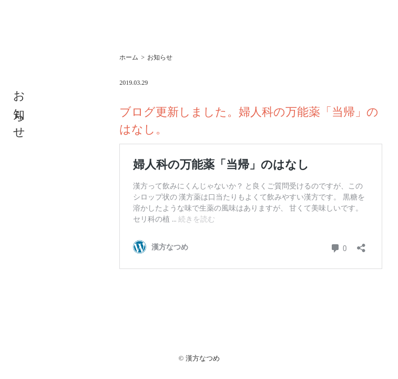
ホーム (128, 57)
